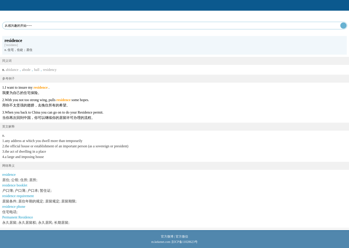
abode (26, 70)
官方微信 (182, 236)
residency (50, 70)
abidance (12, 70)
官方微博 (167, 236)
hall (36, 70)
